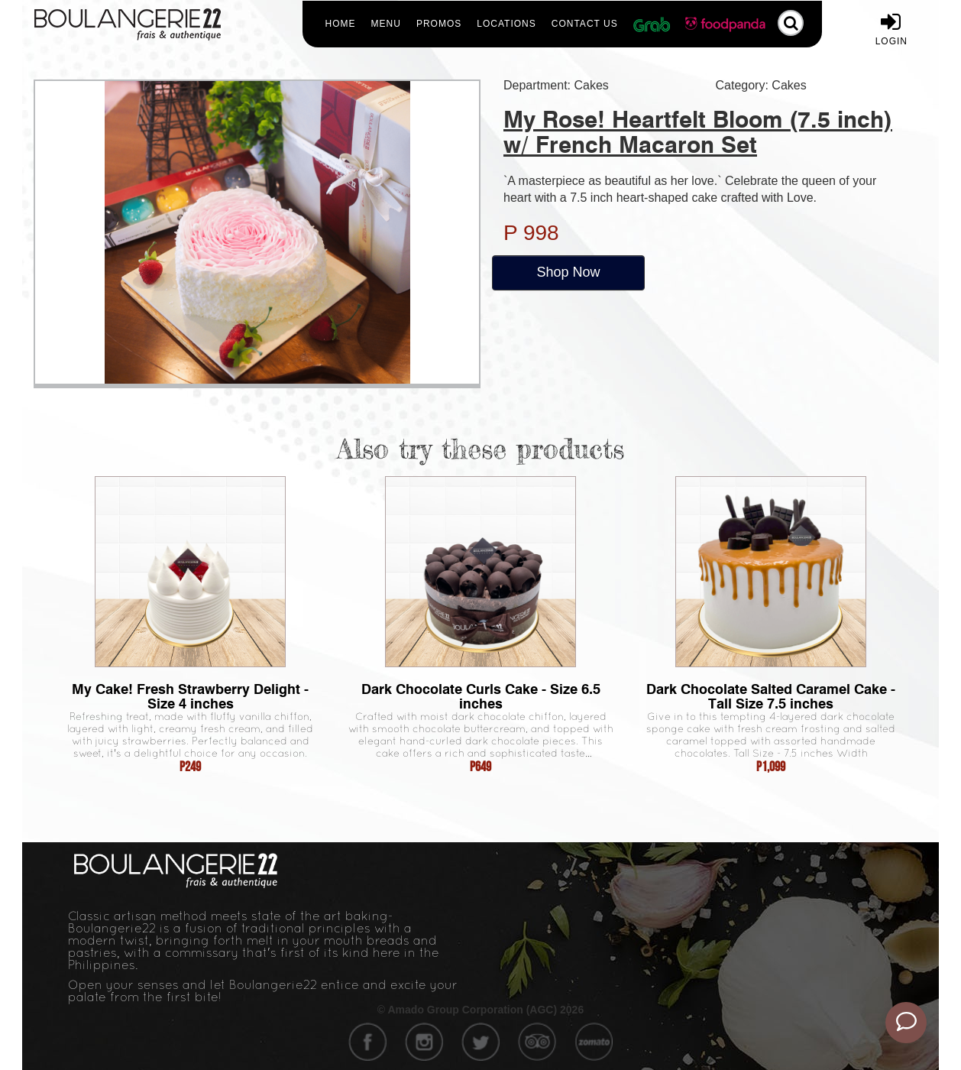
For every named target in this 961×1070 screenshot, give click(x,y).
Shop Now (568, 272)
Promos (438, 23)
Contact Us (585, 23)
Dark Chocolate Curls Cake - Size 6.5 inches (480, 696)
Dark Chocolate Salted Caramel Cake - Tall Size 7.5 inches (770, 696)
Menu (386, 23)
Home (340, 23)
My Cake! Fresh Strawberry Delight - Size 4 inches (190, 696)
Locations (506, 23)
